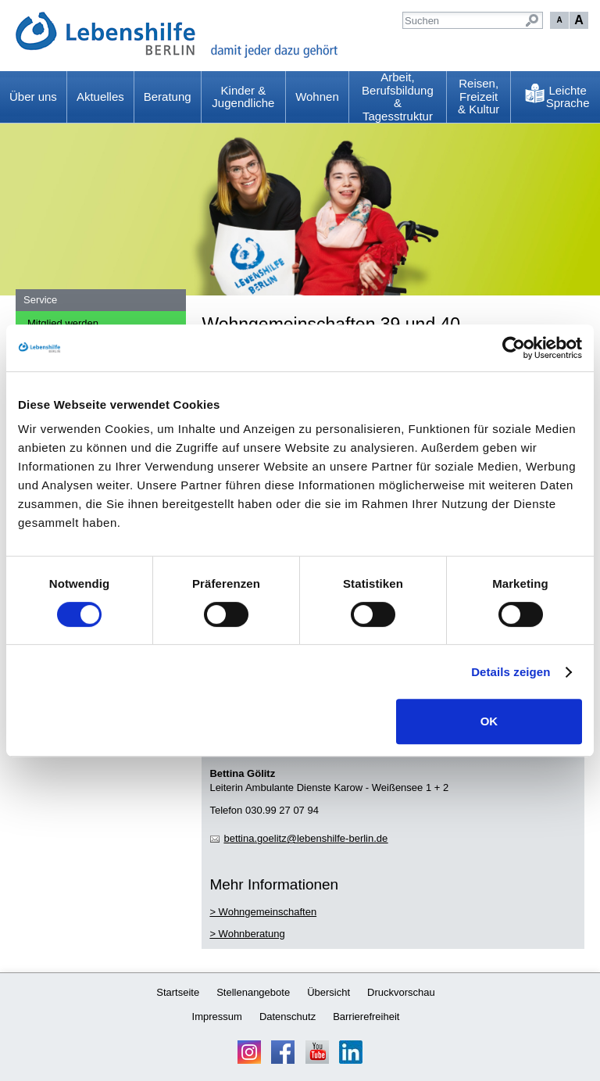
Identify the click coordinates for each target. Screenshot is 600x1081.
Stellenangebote (253, 992)
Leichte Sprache (568, 97)
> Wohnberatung (246, 934)
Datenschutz (287, 1016)
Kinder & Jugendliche (243, 97)
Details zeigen (510, 671)
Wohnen (317, 96)
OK (489, 721)
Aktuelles (100, 96)
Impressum (217, 1016)
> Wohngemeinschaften (262, 912)
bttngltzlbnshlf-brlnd (305, 838)
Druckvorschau (401, 992)
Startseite (177, 992)
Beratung (167, 96)
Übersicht (328, 992)
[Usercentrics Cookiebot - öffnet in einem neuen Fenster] (513, 348)
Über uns (33, 96)
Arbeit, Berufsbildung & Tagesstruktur (398, 97)
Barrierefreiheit (366, 1016)
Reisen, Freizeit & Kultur (478, 96)
